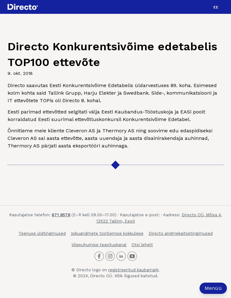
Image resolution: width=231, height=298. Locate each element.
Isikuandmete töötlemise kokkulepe (107, 233)
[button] (215, 7)
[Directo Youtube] (132, 256)
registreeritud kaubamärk (133, 270)
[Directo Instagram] (110, 256)
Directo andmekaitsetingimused (181, 233)
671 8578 (61, 214)
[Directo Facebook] (99, 256)
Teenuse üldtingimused (42, 233)
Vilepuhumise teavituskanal (99, 244)
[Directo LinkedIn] (121, 256)
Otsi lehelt (142, 244)
